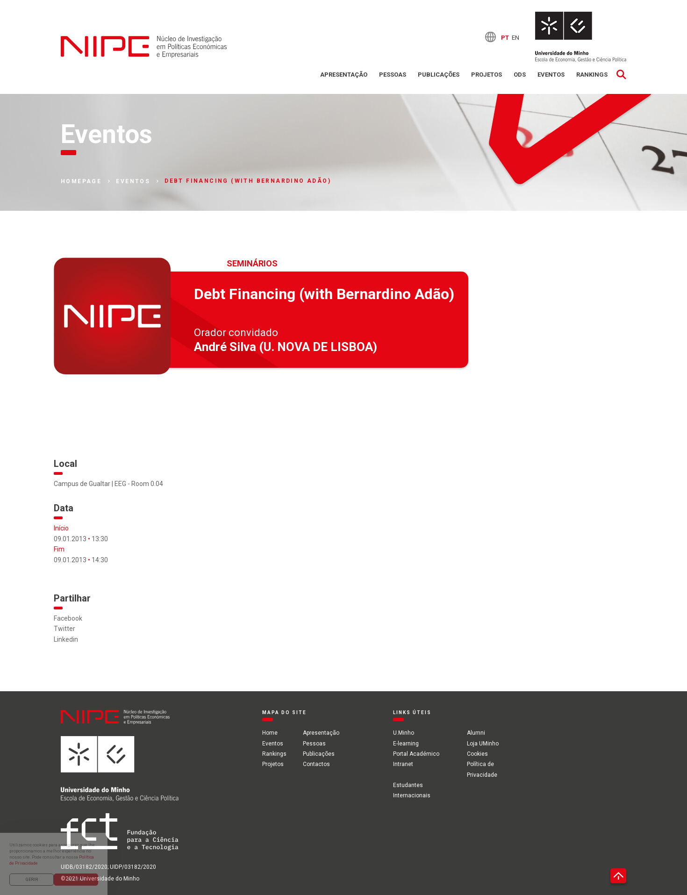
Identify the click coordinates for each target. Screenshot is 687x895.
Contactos (316, 764)
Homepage (81, 181)
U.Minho (403, 733)
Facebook (68, 618)
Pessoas (392, 74)
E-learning (406, 743)
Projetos (486, 74)
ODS (520, 74)
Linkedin (66, 639)
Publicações (438, 74)
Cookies (477, 754)
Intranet (403, 764)
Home (270, 733)
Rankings (592, 74)
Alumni (476, 733)
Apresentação (343, 74)
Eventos (551, 74)
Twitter (64, 628)
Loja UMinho (483, 743)
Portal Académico (416, 754)
